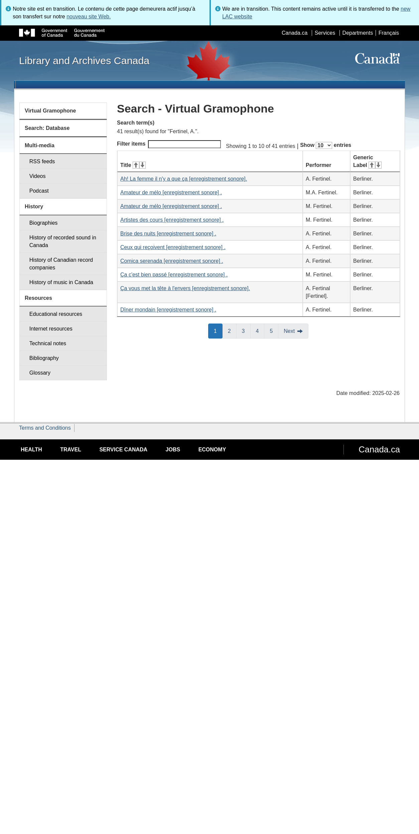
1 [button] (218, 330)
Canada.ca (294, 33)
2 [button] (232, 330)
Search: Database (47, 128)
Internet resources (51, 329)
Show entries (325, 145)
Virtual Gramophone (50, 111)
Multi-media (39, 145)
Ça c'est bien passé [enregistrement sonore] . (174, 274)
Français (389, 33)
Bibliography (44, 358)
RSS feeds (42, 161)
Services (325, 33)
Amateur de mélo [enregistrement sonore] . (171, 192)
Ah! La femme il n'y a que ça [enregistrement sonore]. (183, 179)
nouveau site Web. (88, 16)
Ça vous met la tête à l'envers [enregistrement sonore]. (185, 288)
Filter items (169, 144)
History (34, 206)
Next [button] (289, 331)
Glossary (39, 373)
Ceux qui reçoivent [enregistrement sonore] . (173, 247)
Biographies (43, 223)
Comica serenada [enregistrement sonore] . (171, 261)
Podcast (39, 191)
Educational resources (55, 314)
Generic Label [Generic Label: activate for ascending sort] (367, 161)
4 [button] (260, 330)
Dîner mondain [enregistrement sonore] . (168, 309)
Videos (37, 176)
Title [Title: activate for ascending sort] (133, 165)
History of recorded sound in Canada (62, 241)
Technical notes (47, 343)
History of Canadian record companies (61, 263)
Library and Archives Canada (84, 60)
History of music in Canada (61, 282)
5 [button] (274, 330)
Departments (357, 33)
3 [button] (246, 330)
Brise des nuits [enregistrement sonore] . (168, 233)
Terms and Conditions (45, 428)
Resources (38, 298)
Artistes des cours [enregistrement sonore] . (172, 220)
